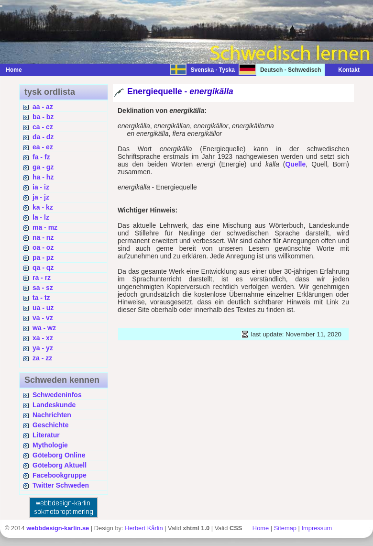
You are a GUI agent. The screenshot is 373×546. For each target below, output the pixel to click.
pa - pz (43, 257)
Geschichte (50, 425)
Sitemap (285, 528)
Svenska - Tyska (212, 70)
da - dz (43, 137)
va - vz (43, 318)
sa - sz (43, 287)
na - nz (43, 237)
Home (14, 70)
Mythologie (50, 445)
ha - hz (43, 177)
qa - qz (43, 267)
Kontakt (344, 70)
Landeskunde (54, 405)
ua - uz (43, 308)
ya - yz (43, 348)
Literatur (46, 435)
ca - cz (43, 127)
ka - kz (43, 207)
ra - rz (42, 277)
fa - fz (41, 157)
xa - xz (43, 338)
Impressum (316, 528)
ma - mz (45, 227)
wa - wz (44, 328)
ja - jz (41, 197)
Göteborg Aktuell (60, 465)
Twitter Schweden (61, 485)
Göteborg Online (59, 455)
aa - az (43, 107)
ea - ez (43, 147)
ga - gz (43, 167)
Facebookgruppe (60, 475)
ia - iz (41, 187)
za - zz (42, 358)
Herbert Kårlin (144, 528)
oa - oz (43, 247)
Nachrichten (52, 415)
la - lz (41, 217)
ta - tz (41, 297)
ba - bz (43, 117)
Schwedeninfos (57, 395)
